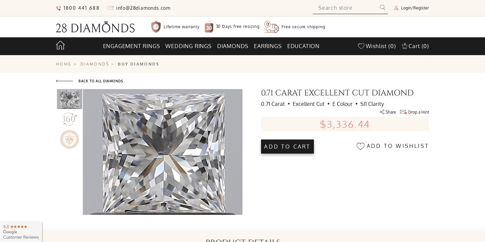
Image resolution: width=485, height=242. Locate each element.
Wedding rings (188, 46)
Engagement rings (131, 46)
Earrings (268, 46)
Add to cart (287, 146)
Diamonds (233, 46)
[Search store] (345, 8)
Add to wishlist (393, 146)
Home (64, 64)
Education (303, 46)
